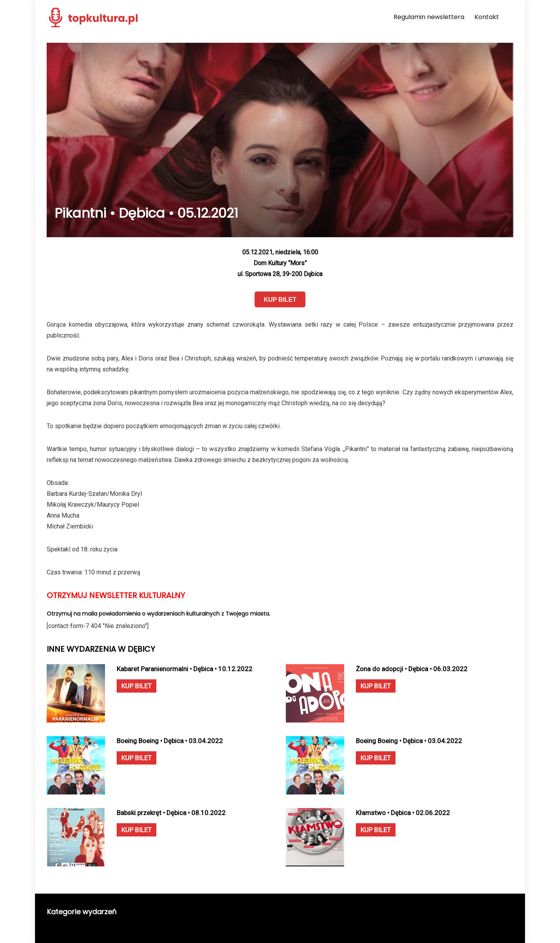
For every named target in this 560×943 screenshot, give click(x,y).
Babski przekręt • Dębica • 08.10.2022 (171, 813)
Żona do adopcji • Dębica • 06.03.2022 (411, 669)
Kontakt (486, 16)
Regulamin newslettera (429, 16)
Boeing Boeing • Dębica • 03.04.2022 (170, 741)
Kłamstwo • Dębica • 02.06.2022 (403, 813)
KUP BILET (136, 686)
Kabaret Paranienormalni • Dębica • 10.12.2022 (184, 669)
